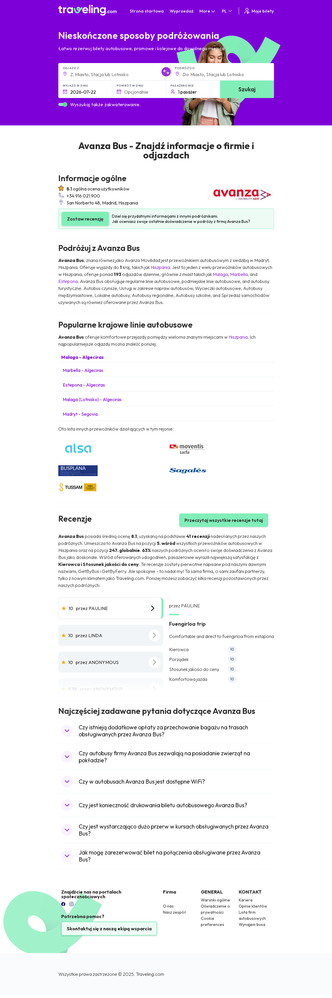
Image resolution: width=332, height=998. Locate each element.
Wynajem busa (252, 924)
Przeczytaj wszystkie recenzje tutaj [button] (224, 520)
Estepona (68, 281)
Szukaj (247, 89)
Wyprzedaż (182, 11)
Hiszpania (160, 267)
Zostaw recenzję (85, 219)
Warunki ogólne (215, 900)
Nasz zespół (174, 912)
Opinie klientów (253, 906)
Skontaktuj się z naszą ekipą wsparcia (109, 928)
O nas (168, 906)
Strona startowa (147, 11)
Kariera (245, 900)
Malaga (220, 274)
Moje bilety (258, 11)
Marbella (239, 274)
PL (227, 11)
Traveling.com (150, 974)
